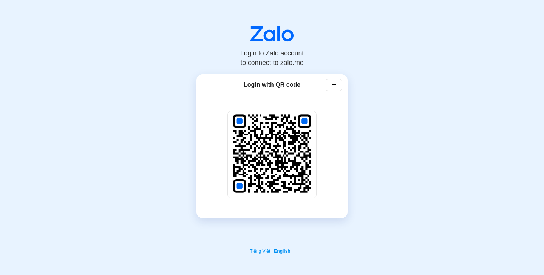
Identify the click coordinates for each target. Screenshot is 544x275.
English (282, 251)
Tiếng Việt (260, 251)
